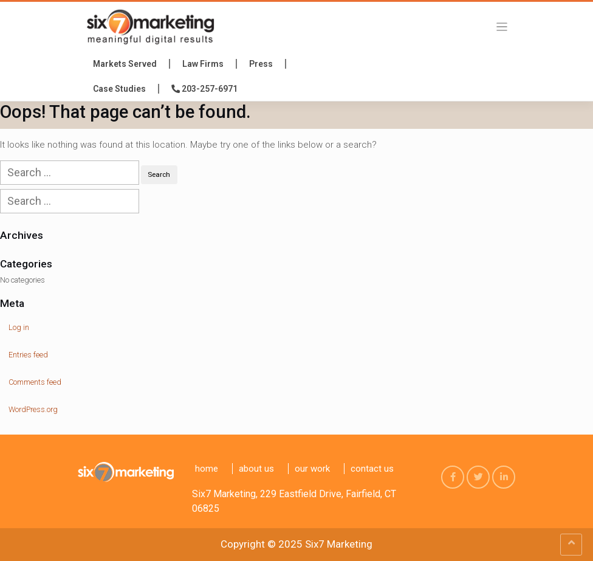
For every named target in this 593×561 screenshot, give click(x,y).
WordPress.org (33, 409)
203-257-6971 (204, 89)
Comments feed (35, 382)
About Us (256, 468)
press (261, 64)
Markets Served (125, 64)
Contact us (372, 468)
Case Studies (119, 89)
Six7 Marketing (338, 544)
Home (206, 468)
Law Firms (203, 64)
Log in (19, 327)
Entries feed (28, 354)
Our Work (312, 468)
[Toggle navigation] (501, 26)
